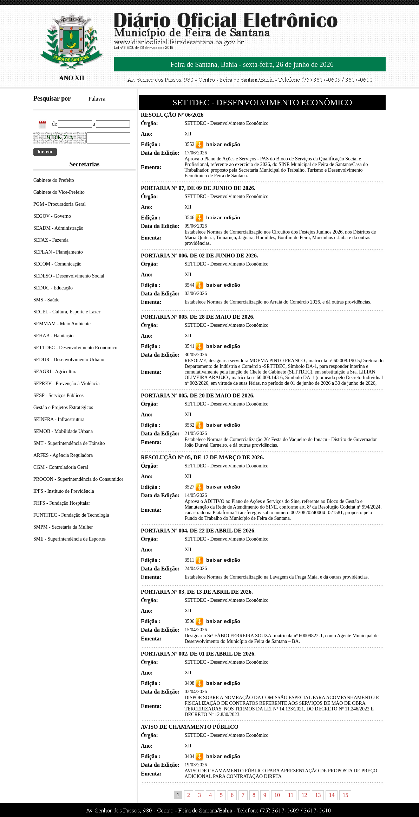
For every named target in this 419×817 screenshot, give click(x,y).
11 (290, 795)
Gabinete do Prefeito (53, 180)
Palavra (97, 99)
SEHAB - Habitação (53, 335)
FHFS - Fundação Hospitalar (61, 503)
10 (277, 795)
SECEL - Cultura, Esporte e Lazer (66, 311)
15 (345, 795)
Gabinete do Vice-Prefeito (59, 192)
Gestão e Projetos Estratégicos (63, 407)
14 (331, 795)
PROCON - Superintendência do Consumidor (78, 479)
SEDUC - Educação (53, 288)
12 (304, 795)
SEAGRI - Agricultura (55, 371)
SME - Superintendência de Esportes (69, 539)
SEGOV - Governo (52, 216)
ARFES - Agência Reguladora (63, 455)
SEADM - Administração (58, 228)
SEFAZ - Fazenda (50, 240)
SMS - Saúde (46, 299)
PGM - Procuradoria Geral (59, 204)
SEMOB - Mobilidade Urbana (63, 431)
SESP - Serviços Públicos (58, 395)
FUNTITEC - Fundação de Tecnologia (71, 515)
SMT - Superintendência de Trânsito (69, 443)
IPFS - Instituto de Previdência (63, 491)
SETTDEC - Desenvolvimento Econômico (75, 347)
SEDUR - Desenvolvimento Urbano (68, 359)
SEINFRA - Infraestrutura (58, 419)
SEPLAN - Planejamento (58, 252)
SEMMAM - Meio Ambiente (62, 323)
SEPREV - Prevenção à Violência (66, 383)
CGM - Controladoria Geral (60, 467)
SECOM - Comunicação (57, 264)
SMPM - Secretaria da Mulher (63, 527)
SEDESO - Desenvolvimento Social (68, 276)
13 (318, 795)
